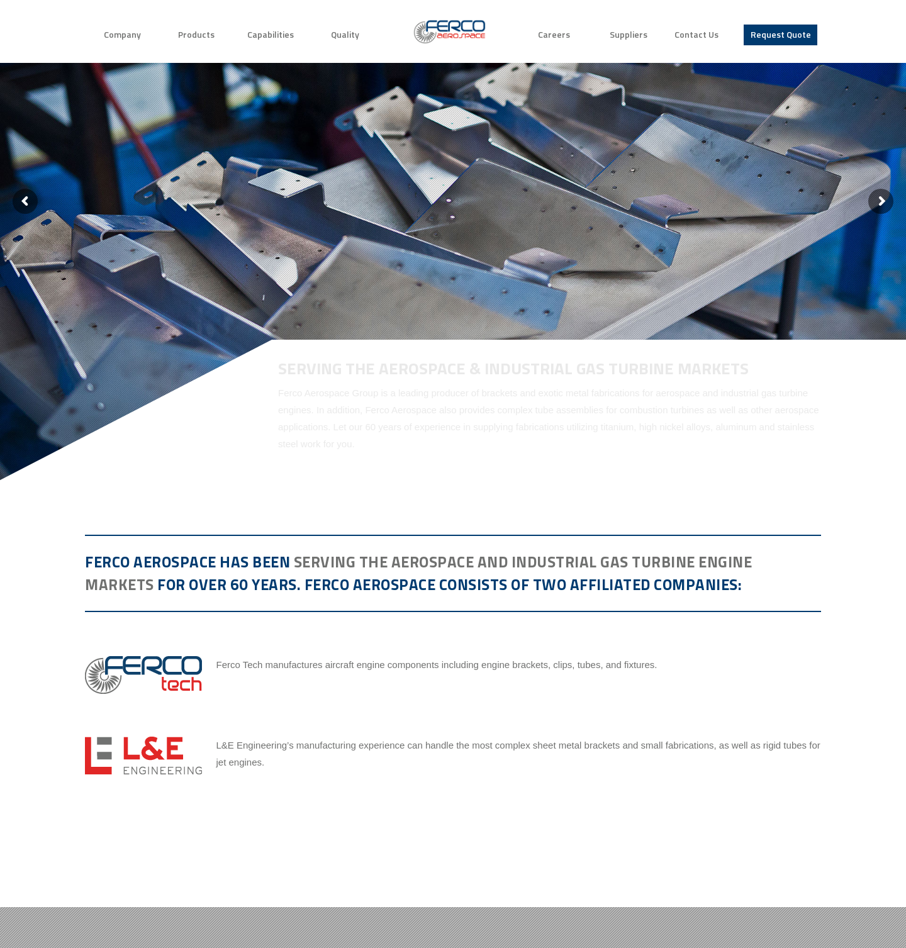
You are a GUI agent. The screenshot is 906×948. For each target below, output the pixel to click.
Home (449, 31)
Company (122, 34)
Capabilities (270, 34)
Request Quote (781, 34)
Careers (554, 34)
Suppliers (628, 34)
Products (196, 34)
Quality (345, 34)
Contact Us (696, 34)
